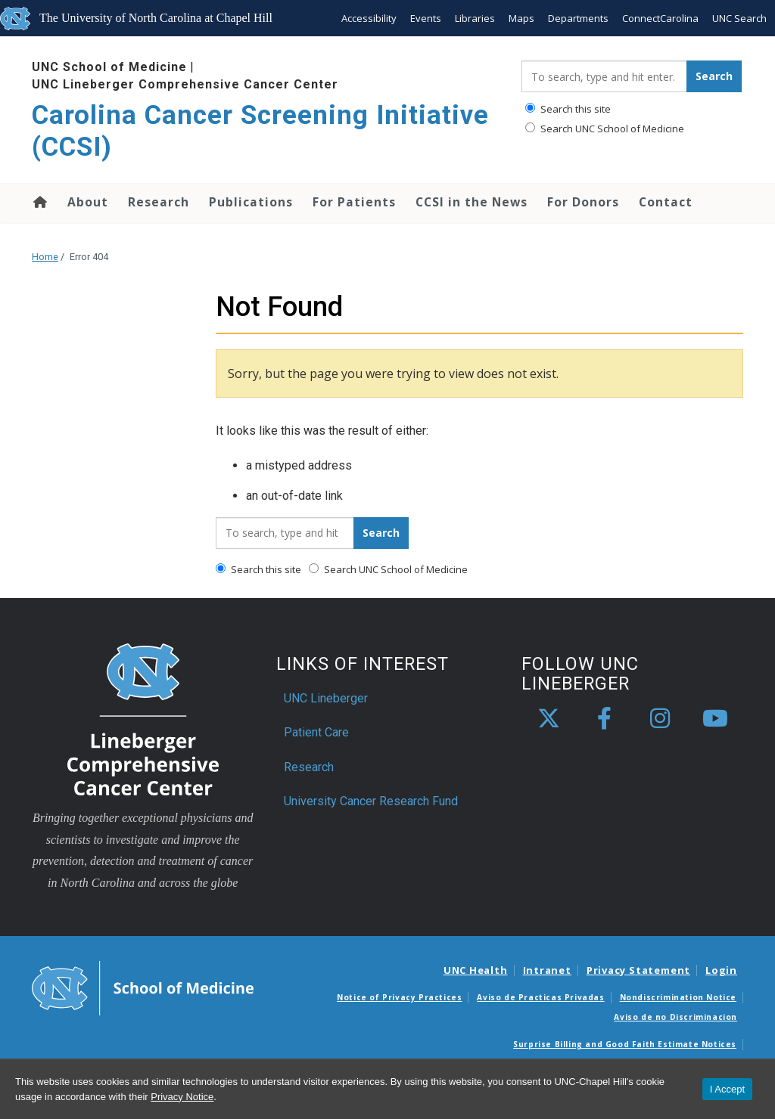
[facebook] (605, 719)
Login (721, 970)
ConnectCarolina (660, 18)
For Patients (354, 202)
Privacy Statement (638, 970)
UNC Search (739, 18)
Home (39, 202)
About (87, 202)
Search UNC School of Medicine (604, 128)
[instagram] (660, 719)
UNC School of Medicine (109, 67)
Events (425, 18)
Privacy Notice (182, 1096)
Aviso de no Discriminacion (675, 1017)
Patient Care (316, 732)
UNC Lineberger (326, 698)
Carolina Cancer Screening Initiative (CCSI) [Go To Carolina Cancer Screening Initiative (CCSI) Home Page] (260, 131)
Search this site (568, 109)
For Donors (583, 202)
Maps (521, 18)
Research (158, 202)
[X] (549, 719)
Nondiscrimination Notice (678, 997)
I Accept (727, 1089)
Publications (251, 202)
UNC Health (476, 970)
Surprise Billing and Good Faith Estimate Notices (624, 1044)
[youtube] (715, 719)
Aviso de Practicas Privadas (540, 997)
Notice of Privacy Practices (399, 997)
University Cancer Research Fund (371, 801)
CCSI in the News (472, 202)
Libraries (475, 18)
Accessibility (369, 18)
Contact (666, 202)
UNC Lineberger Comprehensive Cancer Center (185, 84)
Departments (578, 18)
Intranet (547, 970)
